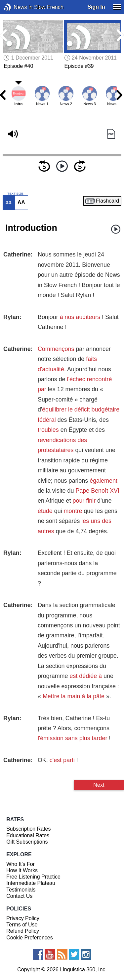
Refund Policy (22, 931)
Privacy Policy (22, 918)
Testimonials (20, 890)
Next (98, 785)
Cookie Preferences (29, 937)
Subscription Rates (28, 829)
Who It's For (20, 864)
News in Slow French (17, 7)
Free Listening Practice (33, 877)
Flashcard (107, 201)
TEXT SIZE (15, 193)
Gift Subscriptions (27, 842)
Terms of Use (21, 924)
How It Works (22, 870)
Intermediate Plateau (30, 883)
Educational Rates (27, 835)
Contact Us (19, 896)
